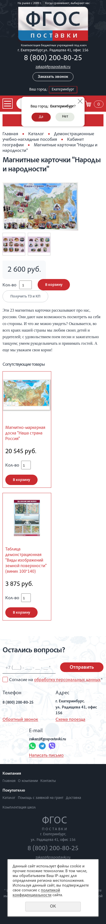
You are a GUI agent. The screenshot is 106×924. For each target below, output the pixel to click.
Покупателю (14, 791)
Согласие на (55, 680)
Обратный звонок (20, 720)
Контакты (48, 781)
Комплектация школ (19, 808)
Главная (10, 134)
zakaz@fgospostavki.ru (53, 67)
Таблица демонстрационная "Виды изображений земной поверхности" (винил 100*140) (26, 560)
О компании (28, 781)
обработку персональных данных (67, 680)
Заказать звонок (53, 77)
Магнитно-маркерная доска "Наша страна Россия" (25, 433)
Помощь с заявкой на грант (40, 798)
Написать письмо (46, 755)
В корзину (53, 285)
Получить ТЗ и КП (25, 296)
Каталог (36, 134)
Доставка (73, 798)
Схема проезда (70, 720)
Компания (12, 774)
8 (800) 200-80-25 (53, 58)
